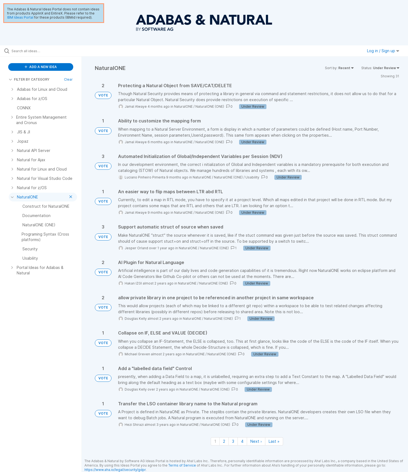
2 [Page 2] (224, 441)
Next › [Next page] (256, 441)
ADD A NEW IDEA (41, 67)
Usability (252, 177)
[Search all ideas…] (47, 51)
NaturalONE (183, 106)
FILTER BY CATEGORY (29, 79)
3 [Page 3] (233, 441)
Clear (68, 79)
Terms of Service (182, 465)
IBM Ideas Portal (20, 17)
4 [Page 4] (242, 441)
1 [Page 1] (215, 441)
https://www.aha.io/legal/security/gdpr (115, 470)
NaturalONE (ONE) (209, 106)
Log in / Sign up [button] (383, 50)
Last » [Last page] (274, 441)
